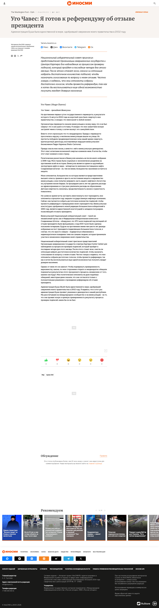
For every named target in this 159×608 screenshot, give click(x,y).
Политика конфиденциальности (77, 569)
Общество (64, 552)
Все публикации (99, 552)
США (32, 12)
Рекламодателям (56, 569)
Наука (43, 552)
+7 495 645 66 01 (8, 591)
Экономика (34, 552)
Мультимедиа (76, 552)
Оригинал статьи (141, 12)
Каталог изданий (8, 569)
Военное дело (53, 552)
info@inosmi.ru (7, 584)
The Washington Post (20, 12)
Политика (24, 552)
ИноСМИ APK (140, 569)
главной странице (95, 463)
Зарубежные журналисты (27, 569)
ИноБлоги (87, 552)
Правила (103, 456)
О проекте (43, 569)
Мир (43, 375)
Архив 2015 (49, 375)
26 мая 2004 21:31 (43, 12)
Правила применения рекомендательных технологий (113, 569)
